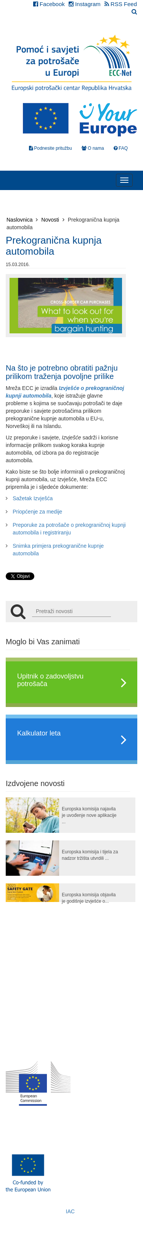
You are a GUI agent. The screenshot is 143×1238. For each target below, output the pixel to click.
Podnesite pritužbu (50, 148)
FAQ (121, 148)
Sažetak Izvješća (33, 498)
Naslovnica (22, 220)
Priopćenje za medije (37, 512)
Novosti (52, 220)
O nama (93, 148)
